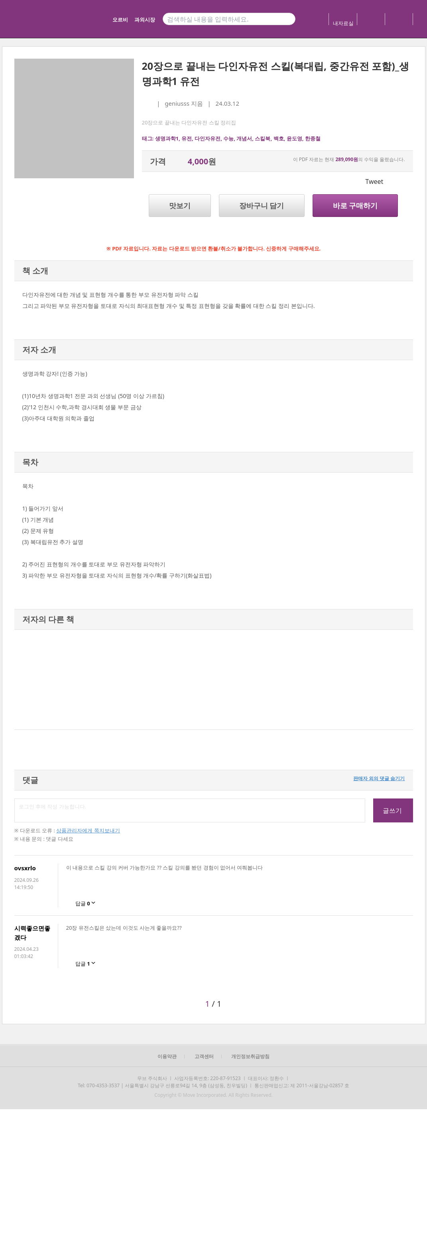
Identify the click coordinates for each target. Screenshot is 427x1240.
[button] (23, 680)
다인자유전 (207, 138)
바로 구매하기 (355, 205)
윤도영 (294, 138)
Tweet (374, 181)
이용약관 (167, 1056)
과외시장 (144, 19)
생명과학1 (167, 138)
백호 (279, 138)
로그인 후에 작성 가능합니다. (189, 810)
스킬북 (262, 138)
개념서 (244, 138)
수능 (228, 138)
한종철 (313, 138)
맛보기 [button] (180, 205)
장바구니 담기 (261, 205)
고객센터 (204, 1056)
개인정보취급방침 (250, 1056)
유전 (186, 138)
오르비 (120, 19)
